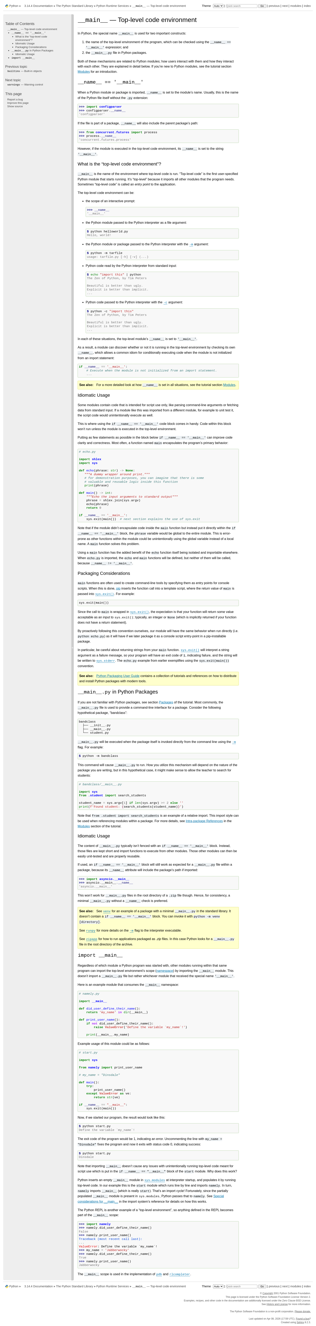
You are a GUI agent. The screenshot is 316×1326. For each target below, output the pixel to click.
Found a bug (302, 1318)
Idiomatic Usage (25, 43)
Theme (213, 5)
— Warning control (25, 84)
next (285, 5)
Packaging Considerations (31, 47)
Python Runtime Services (112, 5)
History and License (277, 1304)
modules (295, 5)
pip (118, 588)
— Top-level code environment (159, 5)
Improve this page (18, 102)
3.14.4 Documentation (38, 5)
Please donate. (303, 1311)
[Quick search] (241, 6)
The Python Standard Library (74, 5)
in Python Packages (32, 50)
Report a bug (15, 99)
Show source (15, 106)
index (307, 5)
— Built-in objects (24, 71)
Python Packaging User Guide (117, 676)
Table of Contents (19, 24)
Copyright (268, 1293)
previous (274, 5)
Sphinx (300, 1322)
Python (13, 5)
